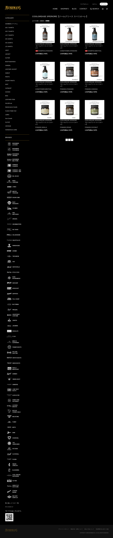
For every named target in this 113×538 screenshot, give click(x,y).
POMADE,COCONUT (91, 127)
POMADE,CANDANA (91, 89)
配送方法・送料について (77, 529)
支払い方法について (89, 529)
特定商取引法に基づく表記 (102, 529)
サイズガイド (9, 507)
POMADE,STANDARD (67, 89)
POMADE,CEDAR (65, 127)
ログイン (94, 4)
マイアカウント (84, 4)
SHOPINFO (65, 9)
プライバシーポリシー (63, 529)
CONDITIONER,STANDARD (68, 51)
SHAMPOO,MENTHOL (93, 51)
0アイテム (104, 4)
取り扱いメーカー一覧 (12, 503)
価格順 (42, 21)
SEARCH (94, 9)
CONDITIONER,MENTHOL (43, 89)
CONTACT (83, 9)
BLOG (74, 9)
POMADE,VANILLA (41, 127)
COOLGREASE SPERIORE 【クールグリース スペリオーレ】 (44, 46)
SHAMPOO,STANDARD (44, 51)
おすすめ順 (35, 21)
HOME (55, 9)
